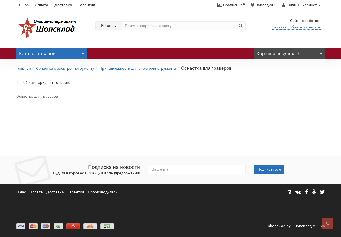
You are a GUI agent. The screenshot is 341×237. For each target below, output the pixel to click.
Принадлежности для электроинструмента (137, 68)
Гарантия (86, 5)
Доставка (63, 5)
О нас (24, 5)
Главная (23, 68)
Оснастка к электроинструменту (65, 68)
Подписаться (269, 169)
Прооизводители (103, 192)
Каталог (52, 52)
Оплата (41, 5)
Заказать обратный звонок (296, 27)
